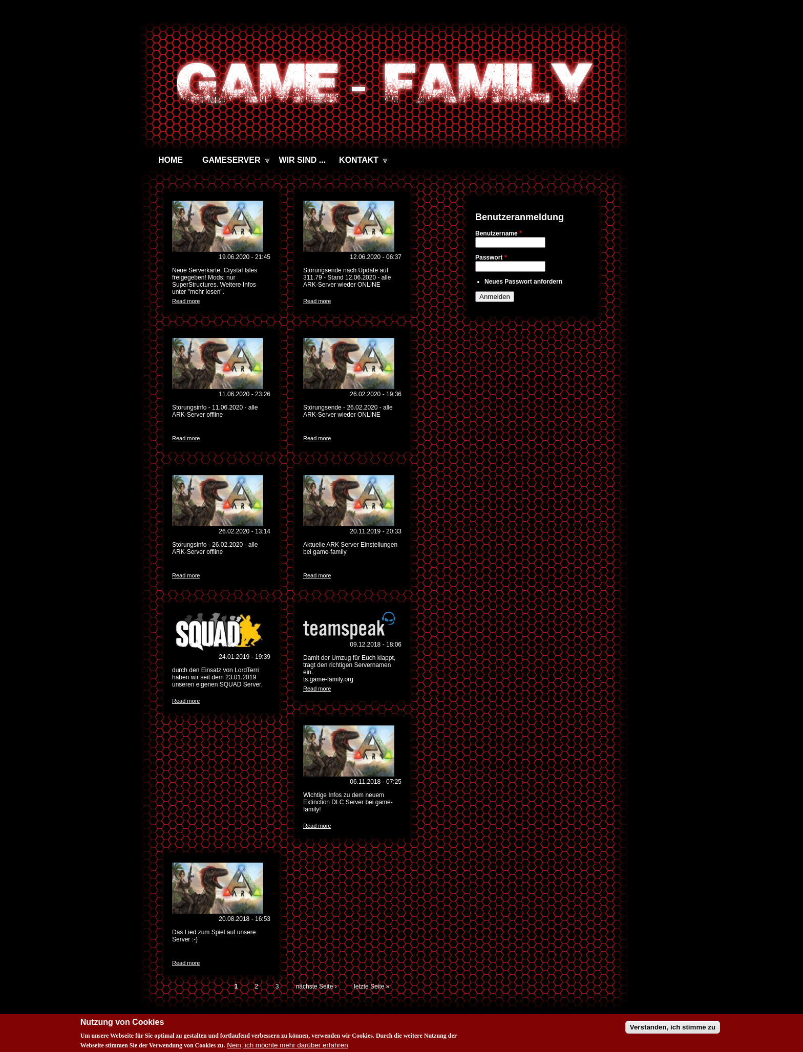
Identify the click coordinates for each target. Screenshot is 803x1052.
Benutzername (498, 233)
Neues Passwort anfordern (523, 281)
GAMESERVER (231, 160)
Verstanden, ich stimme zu (672, 1031)
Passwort (490, 257)
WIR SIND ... (302, 160)
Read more (186, 301)
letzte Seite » (371, 986)
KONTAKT (358, 160)
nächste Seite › (316, 986)
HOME (170, 160)
